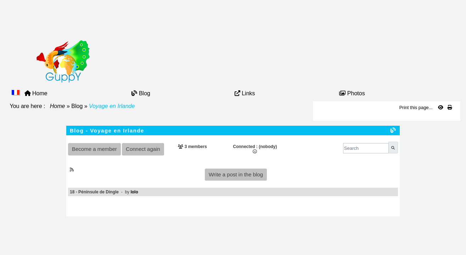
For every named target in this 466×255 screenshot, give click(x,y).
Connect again (143, 149)
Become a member (94, 149)
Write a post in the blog (236, 174)
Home (57, 106)
